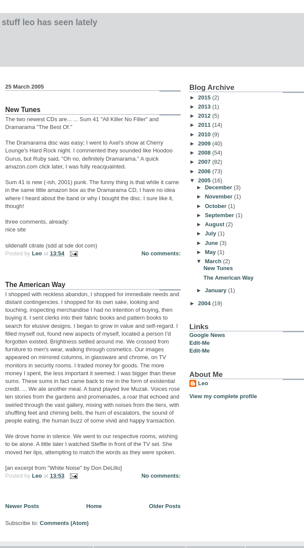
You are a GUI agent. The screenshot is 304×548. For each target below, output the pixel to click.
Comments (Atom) (64, 523)
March (214, 261)
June (212, 243)
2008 (205, 152)
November (219, 196)
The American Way (35, 284)
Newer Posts (22, 506)
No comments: (161, 253)
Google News (207, 335)
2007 (205, 161)
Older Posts (165, 506)
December (219, 187)
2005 (205, 180)
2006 (205, 171)
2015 (205, 97)
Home (94, 506)
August (215, 224)
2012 (205, 115)
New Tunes (22, 109)
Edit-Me (199, 343)
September (220, 215)
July (211, 233)
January (216, 290)
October (216, 206)
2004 (205, 303)
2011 (205, 125)
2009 (205, 143)
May (211, 252)
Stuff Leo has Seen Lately (49, 22)
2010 (205, 134)
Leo (203, 383)
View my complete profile (223, 396)
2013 (205, 106)
